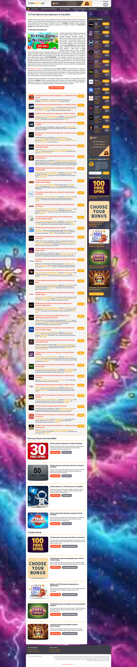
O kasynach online (32, 649)
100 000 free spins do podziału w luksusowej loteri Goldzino (67, 604)
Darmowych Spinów (36, 68)
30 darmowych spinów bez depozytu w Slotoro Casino (55, 113)
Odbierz (80, 96)
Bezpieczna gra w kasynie (34, 651)
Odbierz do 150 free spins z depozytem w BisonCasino (64, 585)
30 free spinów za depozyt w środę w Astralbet (66, 443)
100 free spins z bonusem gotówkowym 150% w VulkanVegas (67, 559)
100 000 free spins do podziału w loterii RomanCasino (63, 625)
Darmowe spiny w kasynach (49, 9)
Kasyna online (93, 9)
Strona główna (28, 9)
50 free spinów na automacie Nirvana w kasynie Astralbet (67, 466)
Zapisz (106, 173)
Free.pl (36, 3)
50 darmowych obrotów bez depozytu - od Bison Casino (55, 105)
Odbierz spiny (55, 452)
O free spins (34, 9)
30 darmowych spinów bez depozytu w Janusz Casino (55, 270)
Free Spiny (105, 1)
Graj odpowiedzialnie (67, 664)
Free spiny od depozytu (79, 9)
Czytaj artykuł (67, 452)
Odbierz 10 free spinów (56, 87)
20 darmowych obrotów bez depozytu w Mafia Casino (55, 385)
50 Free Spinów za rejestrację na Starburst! (51, 406)
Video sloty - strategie (54, 649)
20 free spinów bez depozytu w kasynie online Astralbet (66, 514)
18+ (74, 664)
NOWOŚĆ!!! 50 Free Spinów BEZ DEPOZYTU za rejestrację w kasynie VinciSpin (52, 316)
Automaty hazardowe (54, 651)
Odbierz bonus (55, 546)
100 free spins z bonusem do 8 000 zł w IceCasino (67, 537)
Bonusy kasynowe (65, 9)
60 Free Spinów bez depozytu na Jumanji (50, 227)
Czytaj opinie (69, 546)
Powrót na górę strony (96, 294)
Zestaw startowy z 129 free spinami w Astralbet (66, 486)
